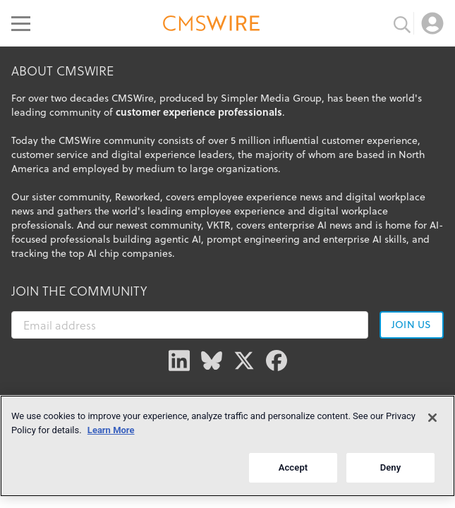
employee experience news (260, 197)
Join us (411, 325)
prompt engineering (253, 239)
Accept (293, 467)
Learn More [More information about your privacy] (111, 430)
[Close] (432, 417)
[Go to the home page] (212, 25)
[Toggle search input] (402, 23)
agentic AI (177, 239)
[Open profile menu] (432, 23)
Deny (390, 467)
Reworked (137, 197)
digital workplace (348, 211)
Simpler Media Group (271, 98)
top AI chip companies (120, 253)
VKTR (219, 225)
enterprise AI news (310, 225)
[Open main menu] (20, 23)
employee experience (235, 211)
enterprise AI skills (364, 239)
